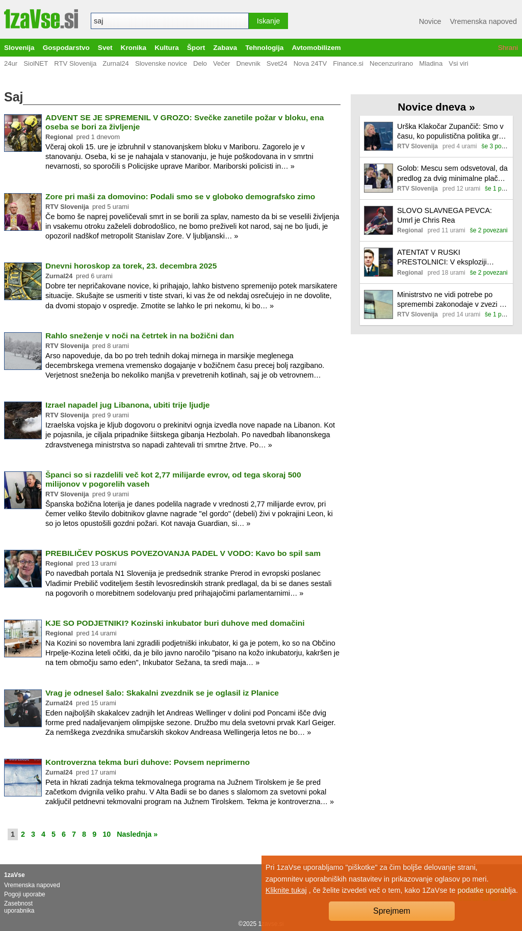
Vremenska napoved (483, 21)
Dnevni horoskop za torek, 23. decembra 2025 (131, 265)
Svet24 (277, 63)
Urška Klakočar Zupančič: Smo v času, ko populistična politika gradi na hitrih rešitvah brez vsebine (452, 131)
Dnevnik (248, 63)
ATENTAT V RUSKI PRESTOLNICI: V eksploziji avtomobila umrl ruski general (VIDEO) (445, 257)
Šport (196, 47)
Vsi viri (458, 63)
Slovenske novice (161, 63)
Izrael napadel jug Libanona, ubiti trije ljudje (127, 405)
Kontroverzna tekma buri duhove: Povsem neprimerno (147, 762)
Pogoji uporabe (24, 894)
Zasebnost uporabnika (19, 907)
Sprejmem (391, 911)
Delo (200, 63)
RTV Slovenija (75, 63)
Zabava (225, 47)
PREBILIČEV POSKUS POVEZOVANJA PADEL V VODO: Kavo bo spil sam (183, 553)
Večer (221, 63)
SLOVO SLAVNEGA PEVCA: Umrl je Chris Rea (444, 215)
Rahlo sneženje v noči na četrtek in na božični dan (139, 335)
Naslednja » (137, 834)
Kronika (134, 47)
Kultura (166, 47)
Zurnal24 (115, 63)
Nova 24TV (310, 63)
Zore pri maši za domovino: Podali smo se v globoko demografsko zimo (180, 196)
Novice (430, 21)
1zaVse (14, 875)
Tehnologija (264, 47)
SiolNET (35, 63)
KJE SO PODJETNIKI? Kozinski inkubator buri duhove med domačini (175, 623)
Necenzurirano (391, 63)
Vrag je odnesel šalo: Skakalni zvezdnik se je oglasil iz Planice (162, 692)
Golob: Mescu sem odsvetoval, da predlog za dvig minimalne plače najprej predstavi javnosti (452, 173)
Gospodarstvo (66, 47)
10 (106, 834)
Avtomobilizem (316, 47)
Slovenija (19, 47)
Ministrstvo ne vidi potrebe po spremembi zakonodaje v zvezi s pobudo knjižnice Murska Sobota (450, 299)
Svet (105, 47)
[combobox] (170, 21)
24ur (10, 63)
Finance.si (348, 63)
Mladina (430, 63)
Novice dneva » (436, 107)
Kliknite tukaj (286, 890)
